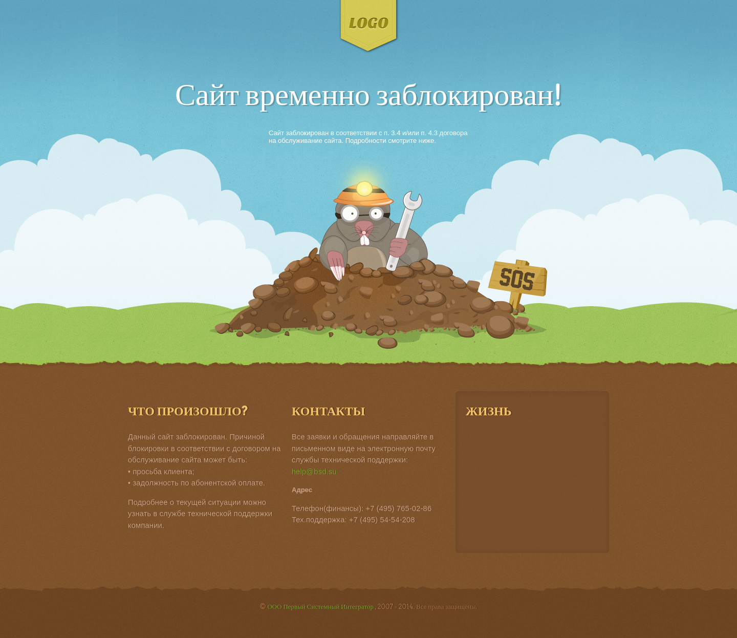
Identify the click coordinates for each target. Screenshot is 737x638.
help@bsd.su (314, 471)
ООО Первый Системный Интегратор (321, 606)
